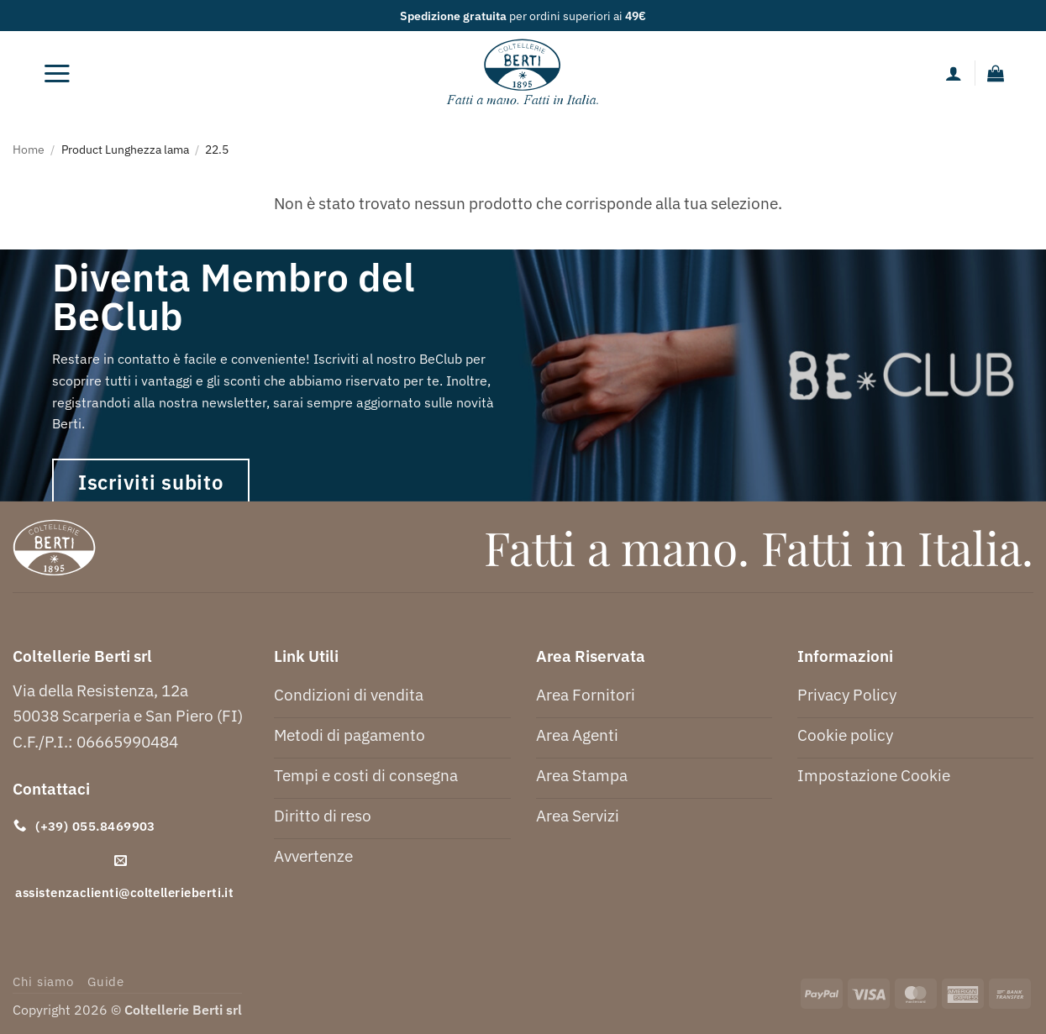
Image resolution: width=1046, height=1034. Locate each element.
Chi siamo (43, 981)
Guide (105, 981)
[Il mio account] (953, 73)
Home (29, 149)
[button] (57, 73)
